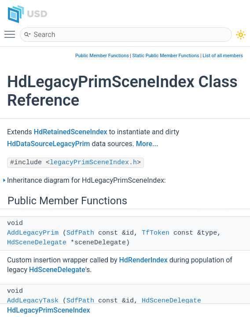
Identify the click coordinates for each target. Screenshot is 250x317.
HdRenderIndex (143, 260)
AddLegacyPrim (33, 233)
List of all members (222, 56)
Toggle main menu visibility (11, 30)
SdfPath (80, 233)
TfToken (155, 233)
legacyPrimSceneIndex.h (93, 162)
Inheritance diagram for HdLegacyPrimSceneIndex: (86, 180)
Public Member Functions (102, 56)
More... (147, 144)
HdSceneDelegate (36, 243)
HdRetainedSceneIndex (70, 132)
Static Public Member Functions (165, 56)
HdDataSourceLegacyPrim (48, 144)
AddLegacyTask (33, 301)
